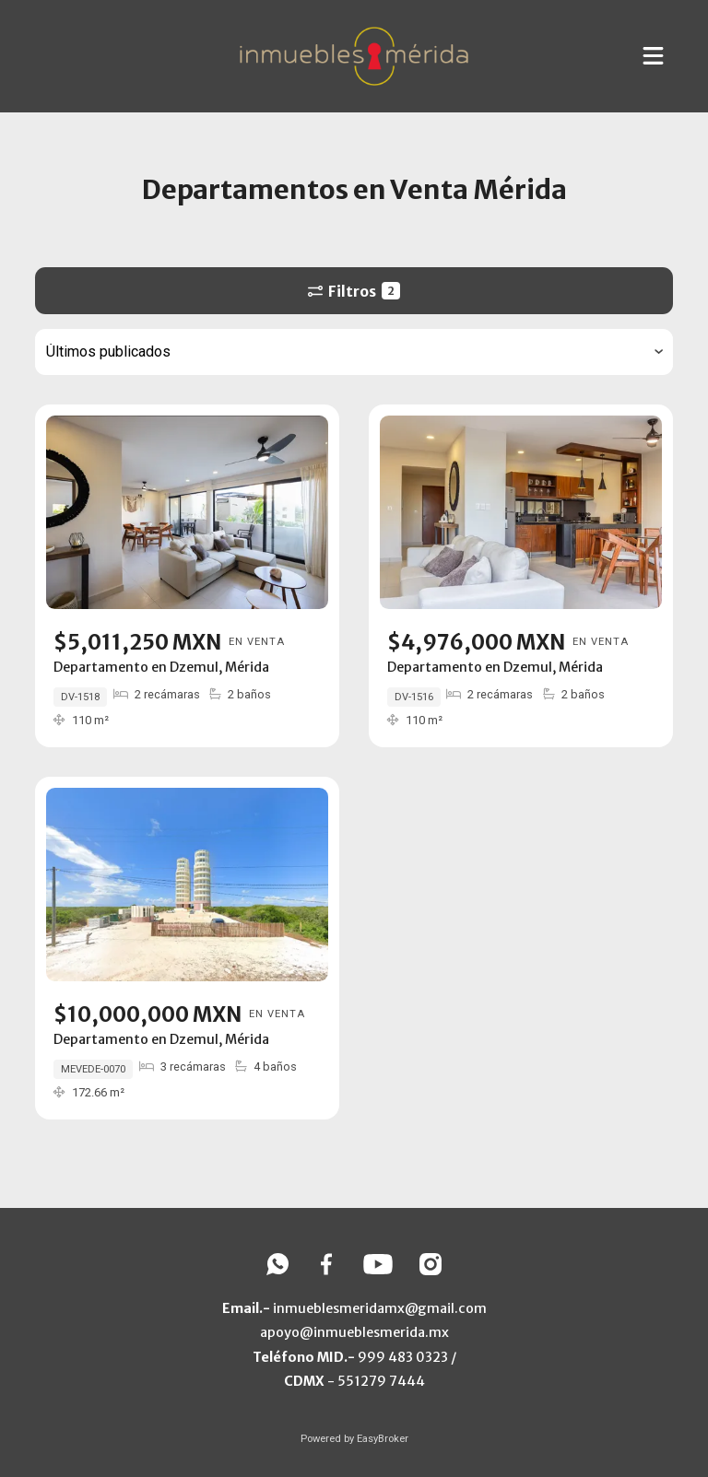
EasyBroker (382, 1439)
